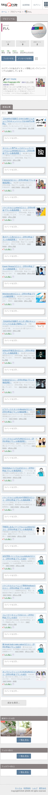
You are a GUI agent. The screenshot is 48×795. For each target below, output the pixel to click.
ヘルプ (35, 788)
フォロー (8, 43)
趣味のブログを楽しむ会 (8, 734)
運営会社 (42, 788)
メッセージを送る (25, 58)
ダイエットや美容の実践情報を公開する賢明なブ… (24, 734)
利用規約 (27, 788)
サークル (18, 788)
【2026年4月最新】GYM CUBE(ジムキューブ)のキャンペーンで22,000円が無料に (18, 121)
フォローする (8, 58)
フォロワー (23, 43)
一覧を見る (24, 740)
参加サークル (37, 43)
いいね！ (8, 131)
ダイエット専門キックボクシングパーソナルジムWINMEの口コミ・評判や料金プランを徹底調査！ (18, 150)
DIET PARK (22, 128)
